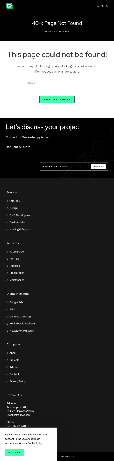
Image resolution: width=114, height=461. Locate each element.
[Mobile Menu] (102, 6)
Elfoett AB (68, 456)
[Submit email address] (98, 166)
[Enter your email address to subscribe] (74, 167)
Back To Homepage (57, 99)
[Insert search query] (57, 83)
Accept (14, 452)
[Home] (48, 31)
